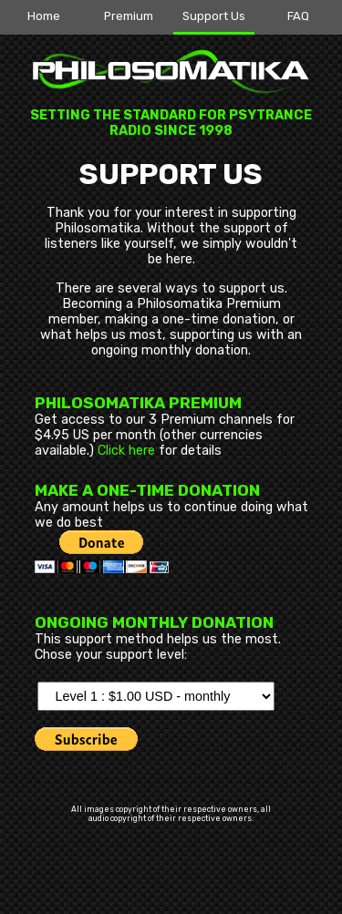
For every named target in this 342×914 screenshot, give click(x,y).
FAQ (298, 16)
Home (43, 16)
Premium (128, 16)
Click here (126, 450)
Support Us (213, 16)
